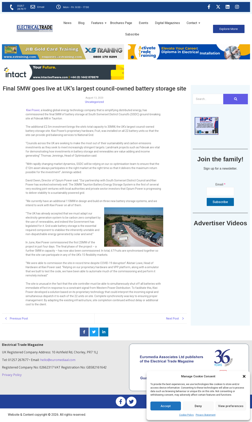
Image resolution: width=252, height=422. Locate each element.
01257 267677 (21, 7)
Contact (192, 23)
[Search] (208, 99)
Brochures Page (121, 23)
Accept (166, 406)
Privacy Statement (206, 415)
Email (41, 7)
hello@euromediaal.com (57, 360)
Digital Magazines (167, 23)
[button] (244, 376)
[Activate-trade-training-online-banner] (189, 58)
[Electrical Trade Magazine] (35, 28)
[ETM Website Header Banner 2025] (63, 58)
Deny (198, 406)
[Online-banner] (63, 78)
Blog (81, 23)
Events (143, 23)
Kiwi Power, (33, 110)
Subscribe (132, 34)
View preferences (230, 406)
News (67, 23)
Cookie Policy (186, 415)
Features (98, 23)
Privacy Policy (12, 375)
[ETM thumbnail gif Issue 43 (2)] (206, 134)
